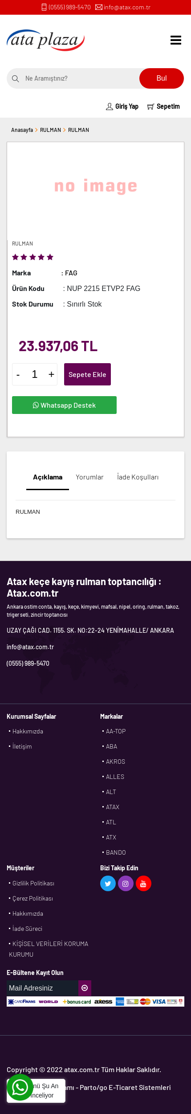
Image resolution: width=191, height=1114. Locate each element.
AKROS (115, 761)
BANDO (116, 852)
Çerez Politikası (32, 898)
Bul (161, 78)
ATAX (112, 807)
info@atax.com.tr (127, 7)
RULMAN (50, 130)
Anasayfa (22, 130)
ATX (111, 837)
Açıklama (47, 476)
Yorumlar (90, 476)
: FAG (69, 272)
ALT (111, 791)
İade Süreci (27, 928)
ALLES (115, 776)
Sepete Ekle (87, 374)
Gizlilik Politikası (33, 883)
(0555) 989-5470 (70, 7)
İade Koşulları (137, 476)
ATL (111, 822)
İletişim (22, 746)
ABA (111, 746)
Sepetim (163, 106)
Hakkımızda (27, 731)
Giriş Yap (122, 106)
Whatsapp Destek (64, 405)
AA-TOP (116, 731)
